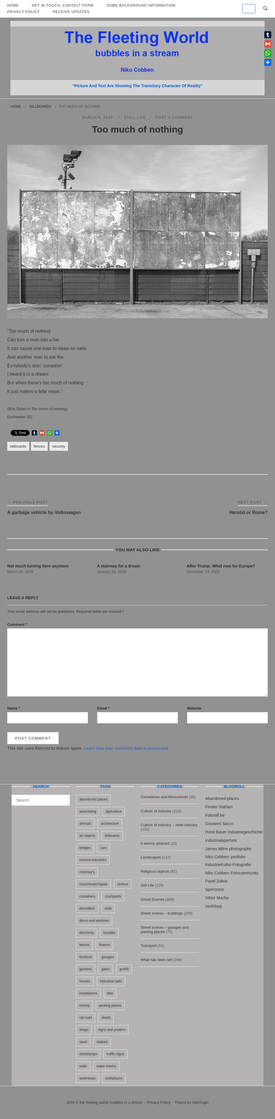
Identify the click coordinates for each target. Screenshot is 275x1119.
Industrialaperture (221, 840)
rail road (85, 1018)
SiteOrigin (200, 1102)
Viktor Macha (217, 897)
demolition (87, 908)
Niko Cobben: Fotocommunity (232, 873)
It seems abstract (155, 843)
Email (103, 708)
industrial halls (111, 981)
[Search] (63, 798)
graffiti (124, 969)
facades (109, 933)
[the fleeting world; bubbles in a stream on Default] (248, 8)
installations (88, 993)
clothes (122, 884)
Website (194, 708)
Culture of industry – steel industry (169, 825)
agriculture (114, 811)
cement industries (92, 860)
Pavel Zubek (216, 881)
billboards (40, 107)
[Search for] (41, 800)
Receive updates (71, 12)
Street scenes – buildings (161, 913)
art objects (87, 836)
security (58, 446)
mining (84, 1005)
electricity (86, 933)
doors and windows (94, 921)
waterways (87, 1078)
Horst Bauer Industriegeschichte (234, 832)
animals (85, 824)
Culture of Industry (156, 811)
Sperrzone (214, 889)
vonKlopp (213, 906)
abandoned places (93, 799)
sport (83, 1042)
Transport (148, 945)
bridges (85, 848)
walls (83, 1066)
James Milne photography (228, 848)
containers (87, 896)
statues (102, 1042)
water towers (106, 1066)
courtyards (113, 896)
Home (16, 107)
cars (103, 848)
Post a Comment (174, 118)
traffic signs (115, 1054)
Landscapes (151, 857)
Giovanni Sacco (219, 823)
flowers (104, 945)
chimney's (87, 872)
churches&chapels (93, 884)
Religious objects (155, 871)
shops (83, 1030)
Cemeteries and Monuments (164, 797)
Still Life (135, 118)
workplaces (114, 1078)
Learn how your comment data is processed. (126, 748)
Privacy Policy (23, 12)
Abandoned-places (222, 798)
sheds (105, 1018)
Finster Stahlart (219, 807)
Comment (17, 624)
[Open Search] (265, 8)
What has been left (156, 960)
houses (85, 981)
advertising (87, 811)
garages (107, 957)
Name (13, 708)
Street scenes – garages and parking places (165, 929)
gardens (85, 969)
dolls (108, 908)
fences (39, 446)
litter (110, 993)
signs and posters (111, 1030)
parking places (110, 1005)
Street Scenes (152, 899)
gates (105, 969)
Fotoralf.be (215, 815)
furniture (85, 957)
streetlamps (88, 1054)
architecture (110, 824)
